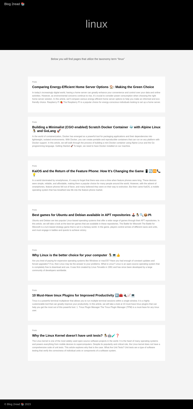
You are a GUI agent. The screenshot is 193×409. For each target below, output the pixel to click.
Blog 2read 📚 (14, 4)
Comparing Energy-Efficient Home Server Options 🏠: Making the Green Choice (93, 87)
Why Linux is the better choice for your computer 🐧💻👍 (76, 255)
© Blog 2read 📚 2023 (17, 404)
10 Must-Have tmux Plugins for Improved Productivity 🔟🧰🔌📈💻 (83, 295)
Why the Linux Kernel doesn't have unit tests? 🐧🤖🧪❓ (76, 335)
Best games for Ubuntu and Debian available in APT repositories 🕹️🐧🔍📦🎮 (92, 215)
